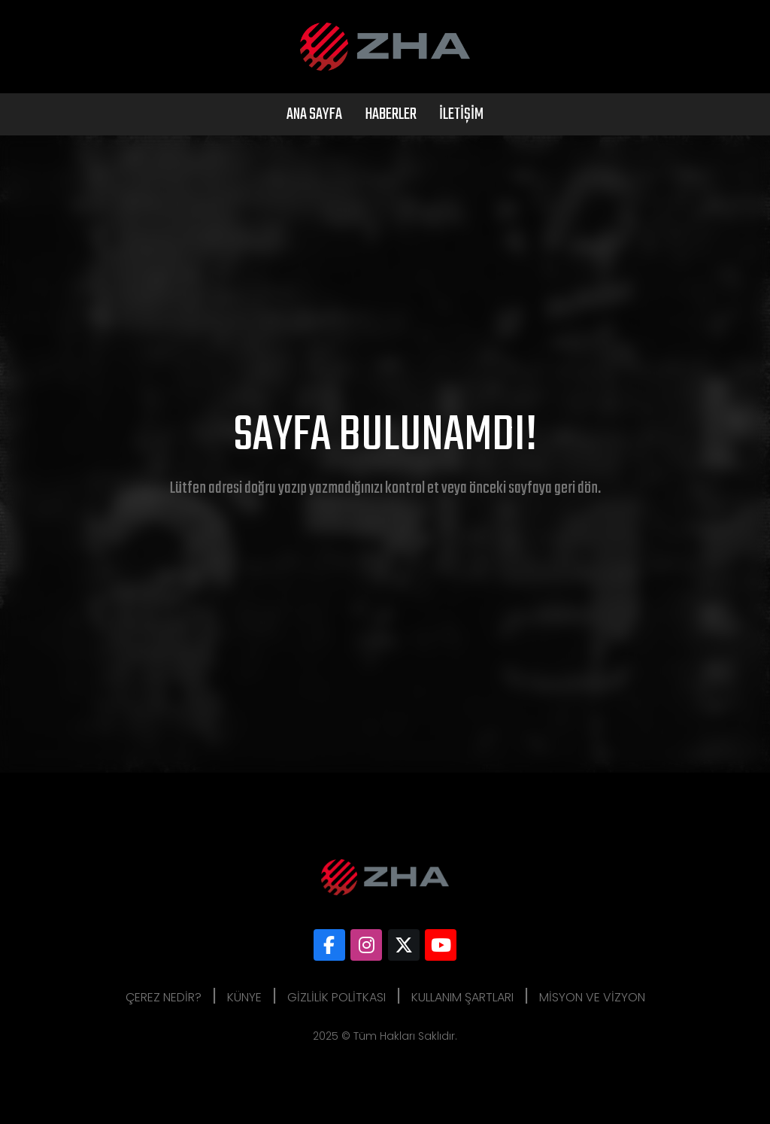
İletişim (461, 114)
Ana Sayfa (314, 114)
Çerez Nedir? (164, 997)
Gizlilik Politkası (336, 997)
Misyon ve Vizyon (592, 997)
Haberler (391, 114)
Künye (244, 997)
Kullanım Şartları (462, 997)
